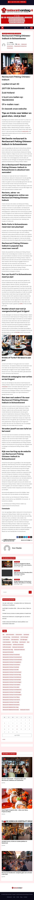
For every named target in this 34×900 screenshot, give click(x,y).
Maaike (11, 42)
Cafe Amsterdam (28, 17)
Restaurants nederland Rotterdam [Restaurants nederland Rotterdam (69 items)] (11, 709)
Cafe (14, 897)
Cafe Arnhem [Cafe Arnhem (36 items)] (19, 634)
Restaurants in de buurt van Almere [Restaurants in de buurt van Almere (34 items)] (11, 654)
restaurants (25, 131)
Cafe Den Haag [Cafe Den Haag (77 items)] (6, 637)
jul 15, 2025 (17, 575)
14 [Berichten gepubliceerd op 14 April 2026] (8, 726)
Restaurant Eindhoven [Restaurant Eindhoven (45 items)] (19, 649)
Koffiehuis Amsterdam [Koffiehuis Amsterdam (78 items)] (18, 644)
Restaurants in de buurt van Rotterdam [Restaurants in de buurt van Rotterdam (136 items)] (12, 694)
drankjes (17, 332)
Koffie (18, 897)
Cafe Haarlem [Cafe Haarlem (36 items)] (6, 639)
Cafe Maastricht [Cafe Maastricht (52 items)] (15, 639)
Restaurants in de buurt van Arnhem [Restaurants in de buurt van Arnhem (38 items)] (11, 664)
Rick (22, 566)
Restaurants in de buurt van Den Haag (16, 19)
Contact (25, 897)
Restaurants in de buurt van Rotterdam (17, 20)
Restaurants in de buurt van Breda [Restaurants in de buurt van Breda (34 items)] (11, 667)
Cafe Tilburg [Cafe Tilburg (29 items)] (15, 642)
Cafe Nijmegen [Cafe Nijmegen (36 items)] (23, 639)
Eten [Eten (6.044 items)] (28, 642)
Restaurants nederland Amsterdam (16, 22)
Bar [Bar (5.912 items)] (3, 634)
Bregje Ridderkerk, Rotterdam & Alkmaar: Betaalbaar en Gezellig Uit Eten (22, 583)
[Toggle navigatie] (25, 28)
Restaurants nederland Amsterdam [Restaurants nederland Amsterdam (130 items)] (11, 704)
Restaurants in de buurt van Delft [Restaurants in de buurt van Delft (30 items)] (10, 669)
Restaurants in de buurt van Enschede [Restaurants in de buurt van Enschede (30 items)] (12, 679)
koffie (21, 303)
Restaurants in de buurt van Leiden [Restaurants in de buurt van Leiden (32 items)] (11, 687)
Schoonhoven (11, 33)
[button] (28, 27)
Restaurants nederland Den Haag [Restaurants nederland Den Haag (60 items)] (10, 707)
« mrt (3, 739)
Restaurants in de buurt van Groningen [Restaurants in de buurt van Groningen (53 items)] (12, 682)
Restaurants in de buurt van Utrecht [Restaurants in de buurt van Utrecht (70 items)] (11, 699)
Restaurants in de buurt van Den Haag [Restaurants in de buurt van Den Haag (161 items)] (12, 674)
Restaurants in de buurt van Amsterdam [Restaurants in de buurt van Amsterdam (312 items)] (12, 659)
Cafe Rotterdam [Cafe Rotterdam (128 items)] (7, 642)
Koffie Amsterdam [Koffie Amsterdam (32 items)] (7, 644)
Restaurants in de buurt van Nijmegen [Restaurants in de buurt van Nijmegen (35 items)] (12, 692)
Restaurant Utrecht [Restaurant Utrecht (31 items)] (24, 709)
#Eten (18, 44)
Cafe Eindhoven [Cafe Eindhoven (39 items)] (15, 637)
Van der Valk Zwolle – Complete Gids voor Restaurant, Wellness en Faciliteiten (14, 779)
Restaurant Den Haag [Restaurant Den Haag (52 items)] (8, 649)
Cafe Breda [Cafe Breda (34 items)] (26, 634)
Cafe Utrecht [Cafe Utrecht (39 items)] (22, 642)
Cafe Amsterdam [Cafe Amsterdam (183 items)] (10, 634)
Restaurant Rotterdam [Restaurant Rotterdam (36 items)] (8, 652)
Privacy (31, 894)
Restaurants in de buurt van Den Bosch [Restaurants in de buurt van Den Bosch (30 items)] (12, 672)
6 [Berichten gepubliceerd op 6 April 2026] (4, 723)
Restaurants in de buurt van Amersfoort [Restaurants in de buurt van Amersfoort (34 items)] (12, 657)
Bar (5, 17)
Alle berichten (8, 894)
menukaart (5, 386)
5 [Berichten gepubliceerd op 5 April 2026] (29, 720)
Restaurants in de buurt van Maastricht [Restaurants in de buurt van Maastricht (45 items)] (12, 689)
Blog (4, 759)
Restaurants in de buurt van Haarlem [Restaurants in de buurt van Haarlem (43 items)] (11, 684)
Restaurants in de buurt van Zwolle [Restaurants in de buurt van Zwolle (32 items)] (11, 702)
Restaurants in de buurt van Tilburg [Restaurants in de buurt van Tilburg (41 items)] (11, 697)
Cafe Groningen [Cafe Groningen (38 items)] (24, 637)
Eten (2, 17)
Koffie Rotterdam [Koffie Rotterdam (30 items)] (7, 647)
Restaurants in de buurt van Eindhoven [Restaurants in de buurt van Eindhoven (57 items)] (12, 677)
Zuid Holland (18, 33)
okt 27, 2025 (17, 566)
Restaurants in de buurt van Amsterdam (15, 17)
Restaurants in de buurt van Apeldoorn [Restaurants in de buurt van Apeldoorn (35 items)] (12, 662)
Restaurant (5, 33)
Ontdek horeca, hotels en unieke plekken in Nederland (16, 613)
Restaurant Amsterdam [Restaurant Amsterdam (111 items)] (18, 647)
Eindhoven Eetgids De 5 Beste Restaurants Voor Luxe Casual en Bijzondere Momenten (23, 565)
